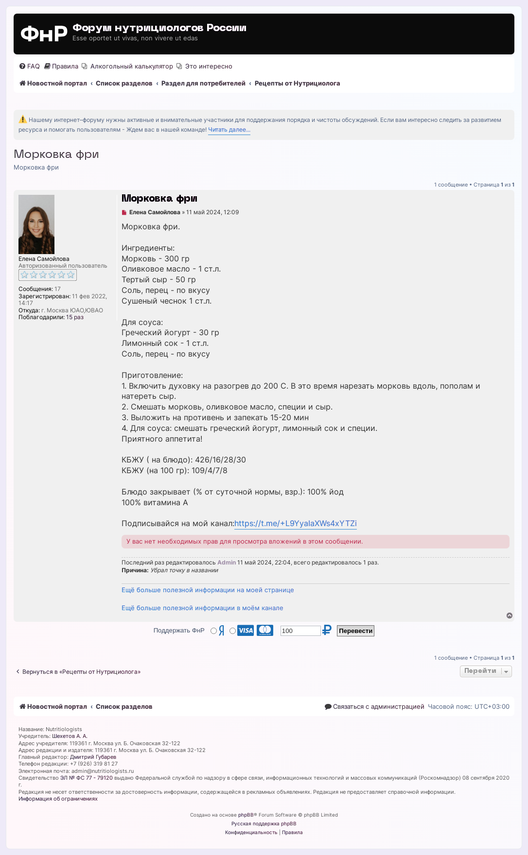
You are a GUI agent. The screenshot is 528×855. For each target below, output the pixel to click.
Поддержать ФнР (179, 630)
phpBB (246, 815)
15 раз (75, 317)
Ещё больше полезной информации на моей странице (208, 590)
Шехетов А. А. (70, 736)
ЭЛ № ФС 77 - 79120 (86, 777)
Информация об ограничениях (58, 798)
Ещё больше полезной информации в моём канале (202, 608)
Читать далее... (229, 129)
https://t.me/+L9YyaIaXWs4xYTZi (295, 523)
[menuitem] (29, 66)
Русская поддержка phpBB (264, 823)
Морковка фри (56, 155)
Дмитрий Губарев (93, 756)
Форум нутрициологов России (159, 28)
